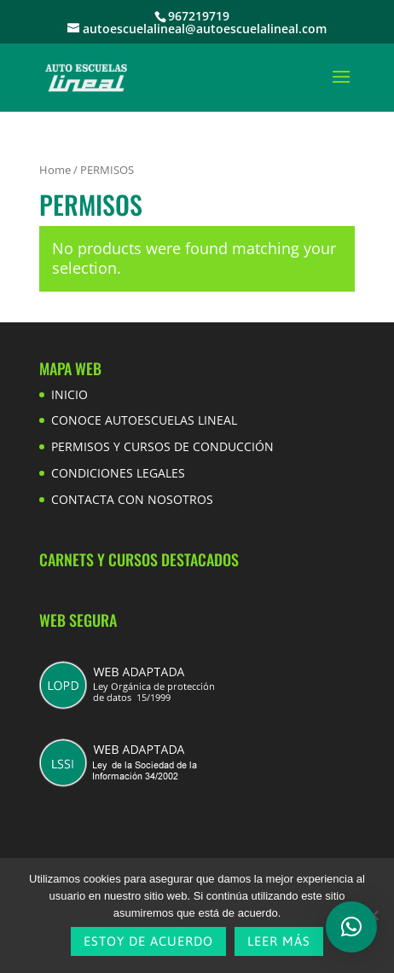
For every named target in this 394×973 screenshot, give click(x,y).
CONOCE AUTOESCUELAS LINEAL (144, 420)
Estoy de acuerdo (148, 941)
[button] (351, 927)
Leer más (278, 941)
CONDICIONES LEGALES (118, 473)
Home (55, 169)
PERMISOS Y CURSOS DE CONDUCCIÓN (162, 446)
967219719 (198, 16)
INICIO (69, 394)
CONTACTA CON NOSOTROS (132, 499)
